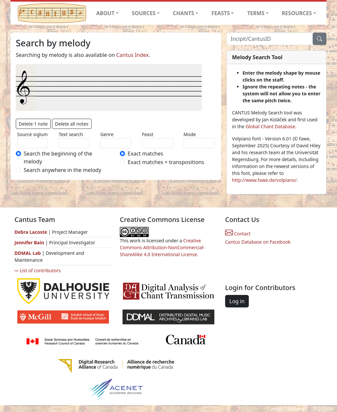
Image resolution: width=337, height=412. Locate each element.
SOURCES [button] (144, 13)
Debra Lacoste (30, 232)
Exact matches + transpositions (166, 162)
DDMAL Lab (27, 253)
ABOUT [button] (105, 13)
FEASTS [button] (221, 13)
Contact (237, 233)
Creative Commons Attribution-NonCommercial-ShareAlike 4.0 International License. (162, 247)
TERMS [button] (256, 13)
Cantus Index (132, 55)
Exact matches (145, 153)
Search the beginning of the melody (58, 157)
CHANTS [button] (183, 13)
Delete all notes (72, 124)
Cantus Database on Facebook (258, 242)
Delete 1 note (33, 124)
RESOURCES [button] (297, 13)
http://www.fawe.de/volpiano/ (264, 180)
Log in (237, 301)
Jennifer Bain (29, 242)
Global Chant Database (270, 126)
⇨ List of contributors (37, 270)
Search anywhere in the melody (62, 170)
